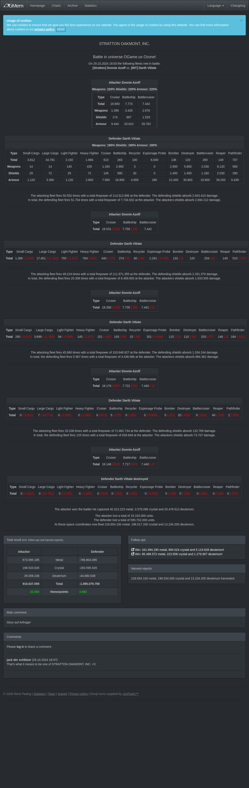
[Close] (241, 20)
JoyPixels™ (130, 694)
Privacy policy (79, 694)
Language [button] (215, 5)
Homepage (37, 5)
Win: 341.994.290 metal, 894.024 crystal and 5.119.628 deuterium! (177, 549)
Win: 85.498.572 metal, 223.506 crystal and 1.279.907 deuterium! (177, 554)
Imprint (62, 694)
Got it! (60, 29)
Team (51, 694)
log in (20, 646)
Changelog (238, 5)
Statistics (91, 5)
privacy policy (44, 29)
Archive (73, 5)
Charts (56, 5)
